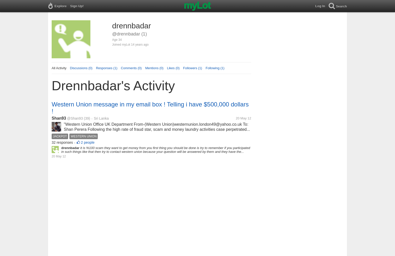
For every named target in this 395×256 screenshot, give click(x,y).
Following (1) (215, 68)
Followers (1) (192, 68)
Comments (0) (131, 68)
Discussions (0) (81, 68)
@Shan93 (75, 118)
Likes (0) (173, 68)
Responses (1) (106, 68)
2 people (88, 142)
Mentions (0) (154, 68)
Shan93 (59, 118)
